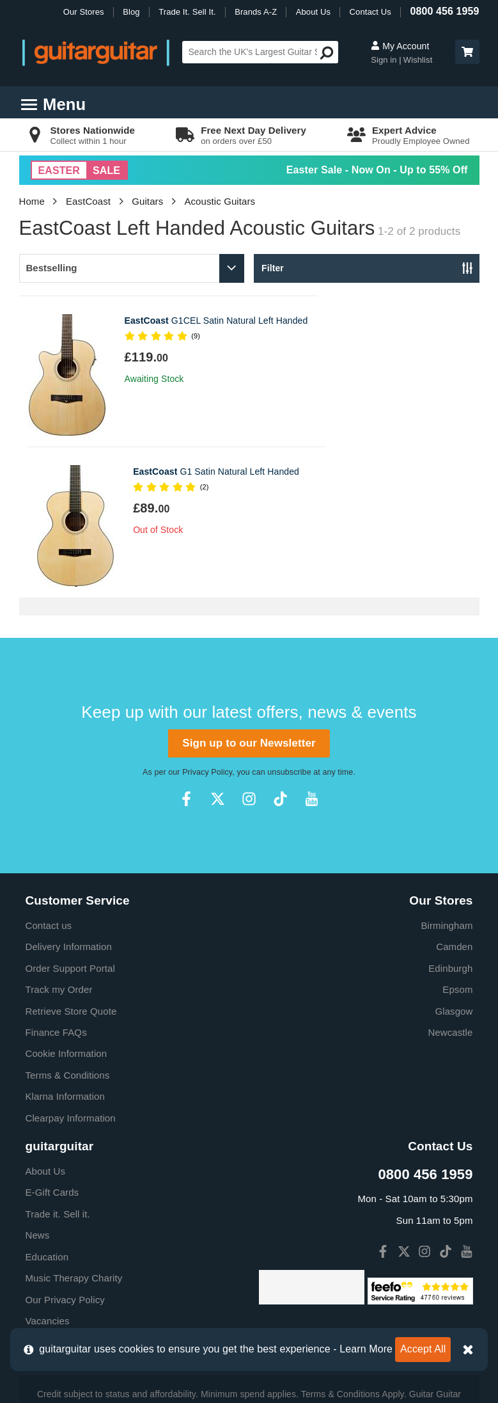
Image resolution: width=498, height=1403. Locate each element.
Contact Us (370, 12)
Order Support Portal (70, 817)
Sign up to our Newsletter (248, 592)
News (38, 1084)
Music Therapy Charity (74, 1127)
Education (47, 1105)
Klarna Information (65, 945)
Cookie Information (66, 902)
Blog (131, 12)
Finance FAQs (56, 881)
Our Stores (83, 12)
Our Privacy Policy (65, 1148)
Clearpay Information (71, 967)
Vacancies (48, 1169)
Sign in (385, 60)
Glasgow (453, 860)
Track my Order (59, 838)
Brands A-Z (256, 12)
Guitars (147, 201)
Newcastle (450, 881)
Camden (454, 795)
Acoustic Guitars (219, 201)
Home (32, 201)
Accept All (423, 1349)
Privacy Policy (207, 621)
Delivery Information (69, 795)
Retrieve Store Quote (71, 860)
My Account (400, 46)
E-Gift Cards (52, 1041)
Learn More (366, 1349)
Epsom (457, 838)
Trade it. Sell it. (58, 1063)
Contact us (49, 774)
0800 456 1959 (444, 11)
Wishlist (418, 60)
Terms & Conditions (68, 924)
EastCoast (88, 201)
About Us (313, 12)
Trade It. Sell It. (187, 12)
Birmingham (446, 774)
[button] (467, 52)
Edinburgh (450, 817)
